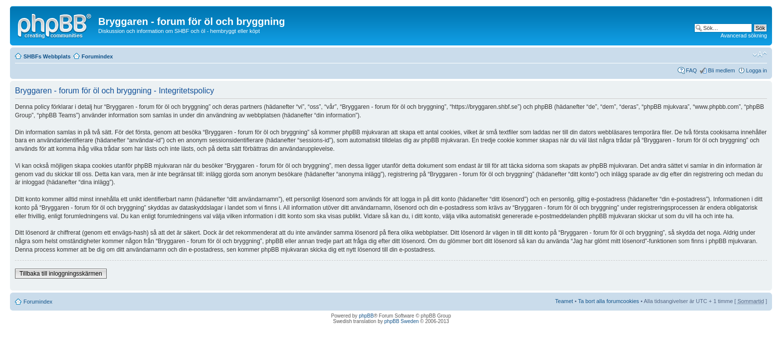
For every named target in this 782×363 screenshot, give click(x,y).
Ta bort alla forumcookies (608, 301)
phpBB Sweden (402, 321)
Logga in (756, 70)
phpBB (366, 316)
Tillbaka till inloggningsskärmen (60, 273)
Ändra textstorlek (760, 54)
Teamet (564, 301)
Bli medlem (721, 70)
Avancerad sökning (744, 35)
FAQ (691, 70)
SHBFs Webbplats (47, 56)
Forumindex (97, 56)
